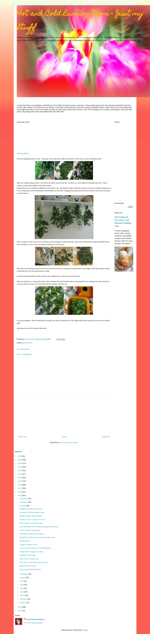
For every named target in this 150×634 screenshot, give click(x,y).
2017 (20, 488)
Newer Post (22, 437)
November (24, 502)
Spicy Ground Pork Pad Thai (30, 569)
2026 (20, 456)
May (22, 588)
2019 (20, 481)
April (22, 592)
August (23, 578)
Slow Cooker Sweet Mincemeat (31, 523)
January (23, 603)
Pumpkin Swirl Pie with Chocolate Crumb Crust (37, 537)
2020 (20, 478)
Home (64, 437)
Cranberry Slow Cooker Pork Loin (32, 519)
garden (25, 343)
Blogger (85, 630)
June (22, 585)
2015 (20, 495)
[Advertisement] (64, 138)
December (24, 499)
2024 (20, 463)
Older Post (106, 437)
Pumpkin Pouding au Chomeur (31, 509)
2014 (20, 607)
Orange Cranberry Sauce (29, 544)
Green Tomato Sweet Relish (30, 530)
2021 (20, 474)
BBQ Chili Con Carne (28, 566)
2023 (20, 467)
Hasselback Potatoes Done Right (32, 534)
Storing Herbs (25, 541)
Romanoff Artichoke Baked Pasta (32, 512)
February (23, 599)
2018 (20, 485)
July (21, 581)
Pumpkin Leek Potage (28, 555)
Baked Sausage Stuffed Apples (31, 516)
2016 (20, 492)
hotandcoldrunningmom (35, 619)
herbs (30, 343)
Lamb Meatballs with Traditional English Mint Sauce (39, 527)
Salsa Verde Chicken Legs (29, 559)
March (22, 595)
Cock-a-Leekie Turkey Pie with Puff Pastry (35, 548)
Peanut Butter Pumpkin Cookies (31, 552)
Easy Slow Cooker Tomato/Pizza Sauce (34, 562)
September (24, 574)
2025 (20, 460)
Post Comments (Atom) (69, 442)
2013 (20, 611)
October (23, 506)
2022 (20, 470)
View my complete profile (33, 623)
